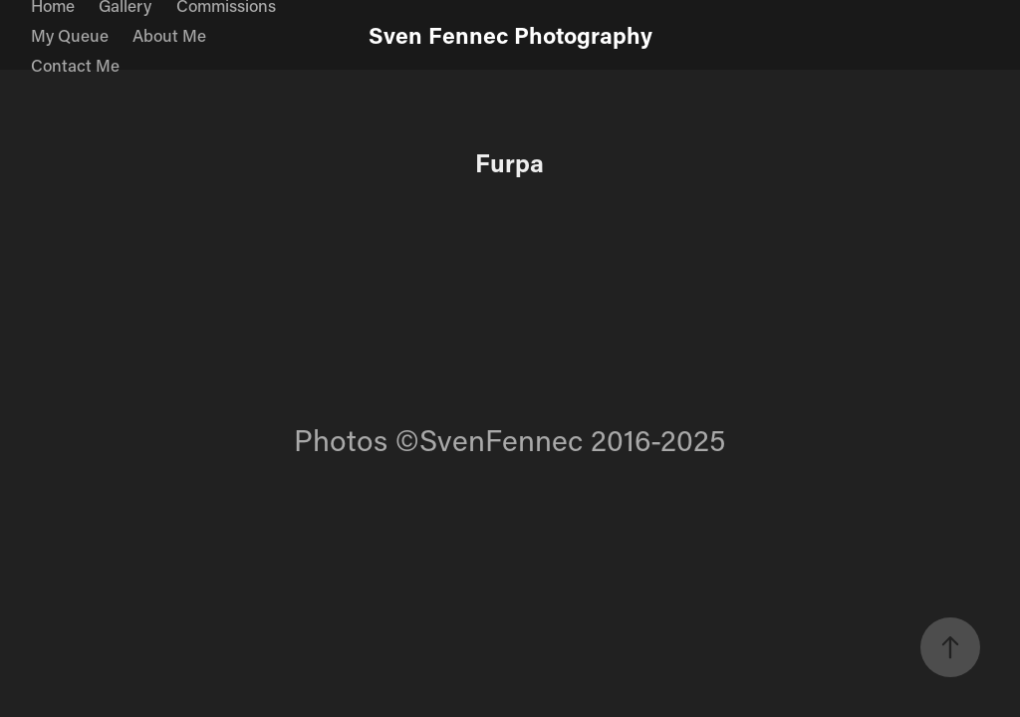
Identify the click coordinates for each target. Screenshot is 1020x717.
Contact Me (75, 65)
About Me (169, 35)
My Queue (70, 35)
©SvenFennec (489, 439)
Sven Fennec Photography (510, 35)
